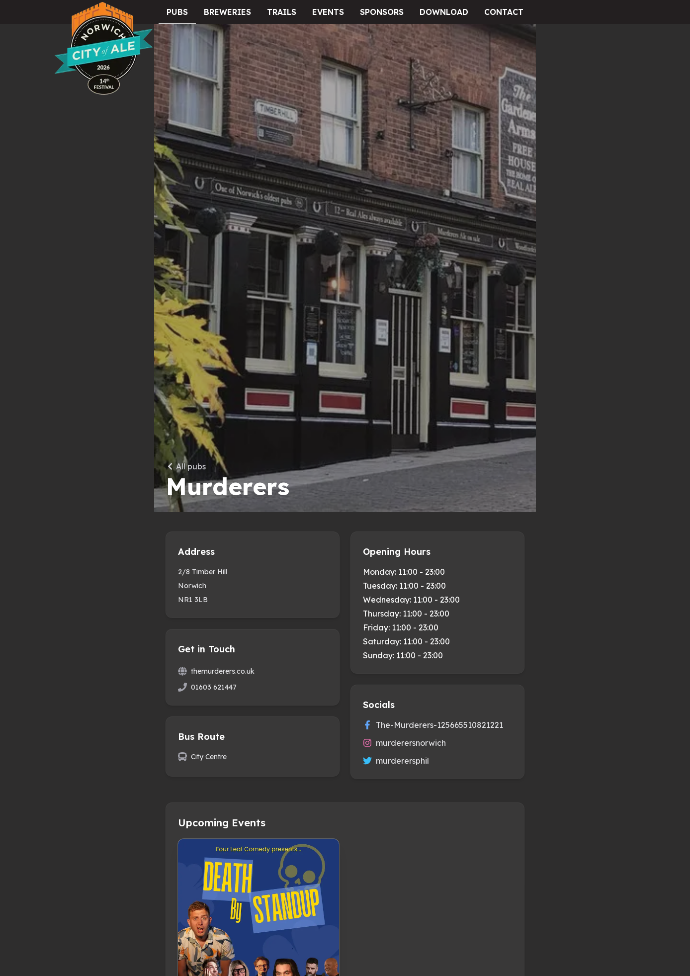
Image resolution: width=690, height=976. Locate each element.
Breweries (227, 12)
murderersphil (396, 761)
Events (328, 12)
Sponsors (382, 12)
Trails (281, 12)
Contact (503, 12)
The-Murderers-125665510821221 (433, 725)
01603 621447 (214, 687)
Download (444, 12)
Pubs (177, 12)
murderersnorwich (404, 743)
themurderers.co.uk (223, 671)
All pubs (186, 466)
